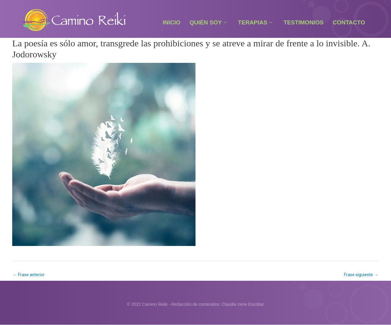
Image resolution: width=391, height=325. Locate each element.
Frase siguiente (361, 274)
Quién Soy (208, 22)
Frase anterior (29, 274)
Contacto (349, 22)
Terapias (255, 22)
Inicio (171, 22)
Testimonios (303, 22)
